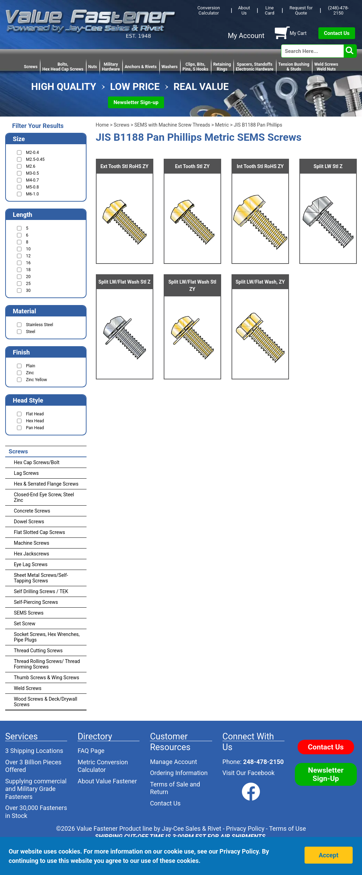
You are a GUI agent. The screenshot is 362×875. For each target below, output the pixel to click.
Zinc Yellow (36, 379)
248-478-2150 (263, 761)
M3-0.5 (32, 173)
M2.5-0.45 (35, 159)
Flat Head (35, 414)
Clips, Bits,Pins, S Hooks (195, 67)
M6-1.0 (32, 194)
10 (28, 249)
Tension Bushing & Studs (293, 67)
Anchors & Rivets (140, 66)
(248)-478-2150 (338, 10)
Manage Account (173, 761)
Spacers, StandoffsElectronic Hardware (254, 67)
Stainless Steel (39, 324)
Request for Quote (301, 10)
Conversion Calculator (208, 10)
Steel (30, 331)
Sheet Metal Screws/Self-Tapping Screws (41, 577)
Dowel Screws (29, 521)
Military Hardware (111, 67)
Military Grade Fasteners (30, 792)
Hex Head (35, 420)
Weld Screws (28, 688)
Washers (170, 66)
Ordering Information (179, 772)
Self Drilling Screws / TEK (41, 591)
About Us (244, 10)
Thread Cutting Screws (38, 650)
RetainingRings (222, 67)
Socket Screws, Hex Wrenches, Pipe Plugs (47, 637)
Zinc (30, 372)
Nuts (92, 66)
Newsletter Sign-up (136, 102)
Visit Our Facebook (249, 772)
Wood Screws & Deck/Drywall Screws (45, 701)
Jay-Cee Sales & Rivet (191, 828)
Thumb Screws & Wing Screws (46, 677)
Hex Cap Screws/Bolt (37, 462)
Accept (328, 855)
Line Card (269, 10)
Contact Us (337, 33)
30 (28, 290)
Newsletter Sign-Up (326, 774)
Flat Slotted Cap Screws (39, 532)
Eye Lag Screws (30, 564)
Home (102, 125)
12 (28, 256)
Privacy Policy (245, 828)
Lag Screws (26, 473)
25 (28, 283)
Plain (30, 365)
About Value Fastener (107, 781)
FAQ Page (91, 750)
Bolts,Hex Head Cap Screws (62, 67)
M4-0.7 (32, 180)
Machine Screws (31, 543)
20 (28, 276)
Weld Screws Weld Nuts (326, 67)
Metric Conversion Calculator (103, 766)
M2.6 (30, 166)
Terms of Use (287, 828)
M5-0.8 (32, 187)
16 (28, 262)
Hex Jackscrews (31, 553)
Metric (222, 125)
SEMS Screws (29, 613)
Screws (30, 66)
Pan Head (35, 427)
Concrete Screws (32, 511)
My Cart (298, 33)
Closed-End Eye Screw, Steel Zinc (44, 497)
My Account (246, 35)
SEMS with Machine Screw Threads (172, 125)
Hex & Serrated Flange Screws (46, 484)
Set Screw (24, 623)
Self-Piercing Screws (36, 602)
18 (28, 269)
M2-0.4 (32, 152)
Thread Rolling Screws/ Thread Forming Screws (47, 664)
